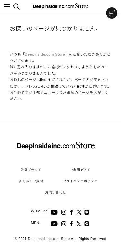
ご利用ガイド (80, 169)
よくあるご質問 (31, 181)
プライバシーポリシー (80, 181)
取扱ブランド (31, 169)
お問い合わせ (55, 192)
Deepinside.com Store (45, 54)
